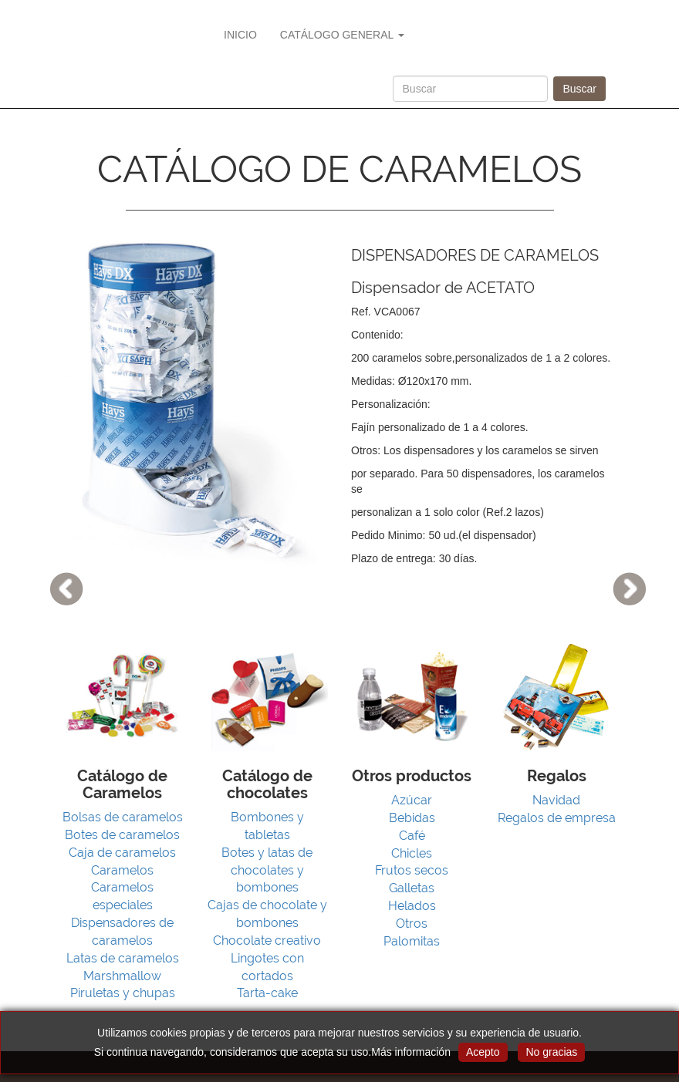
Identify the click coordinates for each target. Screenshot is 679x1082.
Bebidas (412, 818)
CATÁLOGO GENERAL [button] (342, 35)
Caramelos (122, 870)
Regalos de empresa (557, 818)
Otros (411, 923)
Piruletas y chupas (122, 993)
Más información (411, 1052)
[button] (51, 541)
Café (412, 835)
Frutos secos (411, 870)
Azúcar (411, 800)
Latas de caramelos (122, 958)
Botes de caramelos (122, 835)
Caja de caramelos (122, 852)
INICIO (240, 35)
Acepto (483, 1052)
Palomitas (411, 941)
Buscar (579, 89)
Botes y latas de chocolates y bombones (266, 870)
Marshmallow (122, 976)
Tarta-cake (267, 993)
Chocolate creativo (267, 940)
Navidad (556, 800)
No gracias (551, 1052)
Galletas (411, 888)
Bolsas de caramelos (122, 817)
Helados (412, 905)
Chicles (411, 853)
